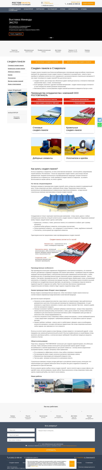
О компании (13, 10)
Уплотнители (12, 78)
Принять (72, 463)
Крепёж (10, 75)
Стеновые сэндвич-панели (16, 65)
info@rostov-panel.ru (48, 5)
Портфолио (40, 9)
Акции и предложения (14, 84)
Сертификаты (73, 9)
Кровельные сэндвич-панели (16, 68)
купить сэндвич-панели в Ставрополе (16, 468)
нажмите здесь (34, 466)
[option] (17, 99)
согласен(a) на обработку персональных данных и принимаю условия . (52, 445)
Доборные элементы (14, 71)
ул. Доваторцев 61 (48, 3)
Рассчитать (17, 117)
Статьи (62, 9)
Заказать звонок (75, 2)
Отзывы (84, 9)
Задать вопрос (88, 3)
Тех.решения (52, 9)
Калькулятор (28, 9)
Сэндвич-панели (14, 462)
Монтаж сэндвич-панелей (15, 81)
